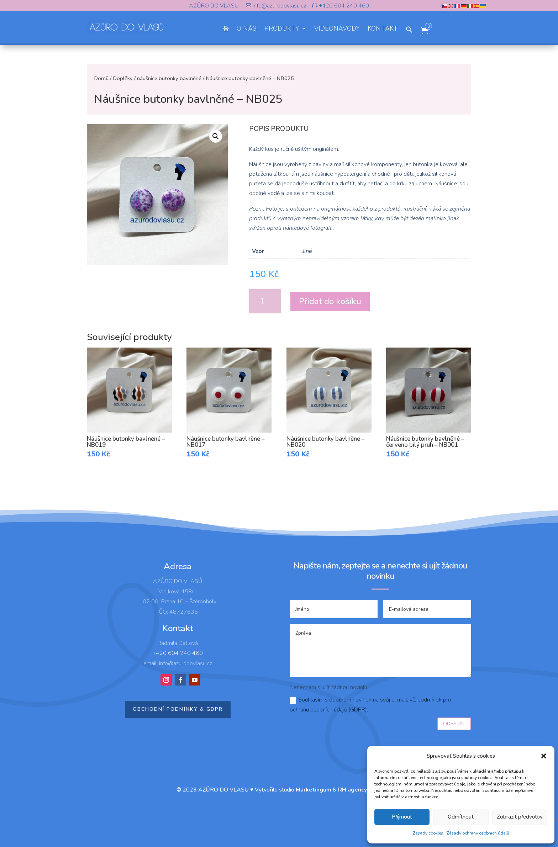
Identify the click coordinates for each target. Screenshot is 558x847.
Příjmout (402, 816)
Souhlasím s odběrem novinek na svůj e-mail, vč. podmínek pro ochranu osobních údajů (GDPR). (370, 704)
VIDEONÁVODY (337, 29)
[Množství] (265, 301)
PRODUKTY (281, 29)
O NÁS (247, 29)
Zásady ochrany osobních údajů (478, 833)
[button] (543, 755)
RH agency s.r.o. (359, 790)
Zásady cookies (428, 833)
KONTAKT (383, 29)
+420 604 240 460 (343, 6)
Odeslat (454, 723)
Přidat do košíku (330, 301)
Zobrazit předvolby (520, 816)
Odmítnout (461, 816)
